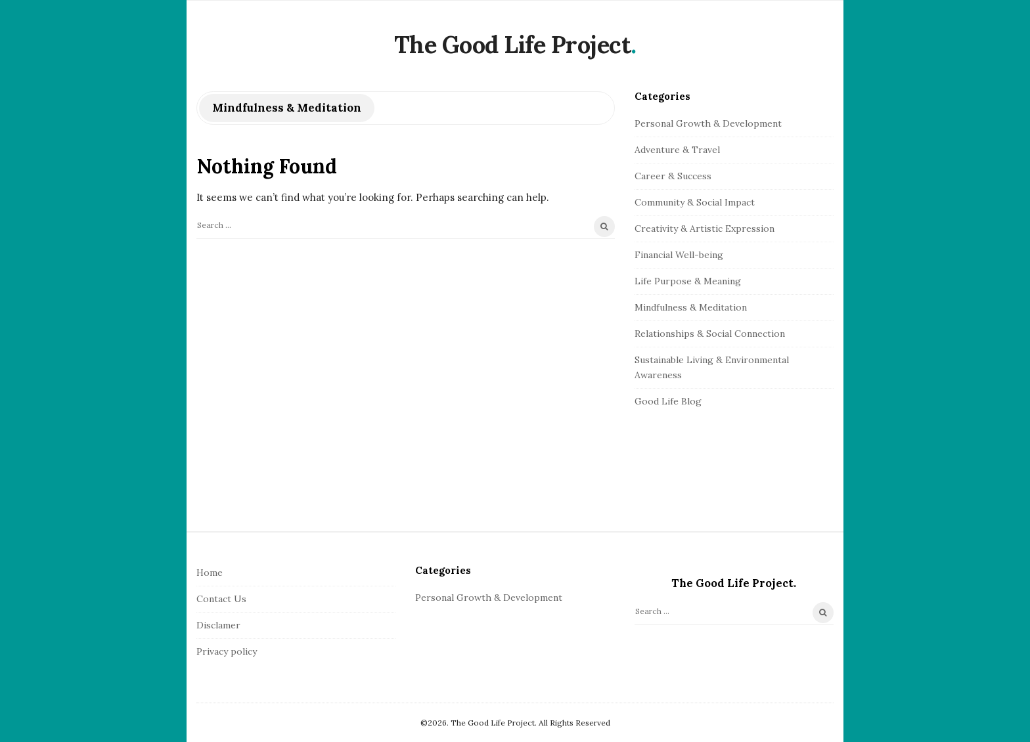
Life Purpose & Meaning (688, 281)
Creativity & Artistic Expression (704, 228)
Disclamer (218, 625)
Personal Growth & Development (708, 123)
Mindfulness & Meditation (691, 307)
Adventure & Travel (677, 150)
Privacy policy (226, 651)
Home (209, 572)
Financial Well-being (679, 255)
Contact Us (221, 599)
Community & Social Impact (695, 202)
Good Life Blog (668, 401)
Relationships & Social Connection (710, 333)
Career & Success (673, 176)
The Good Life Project (512, 45)
